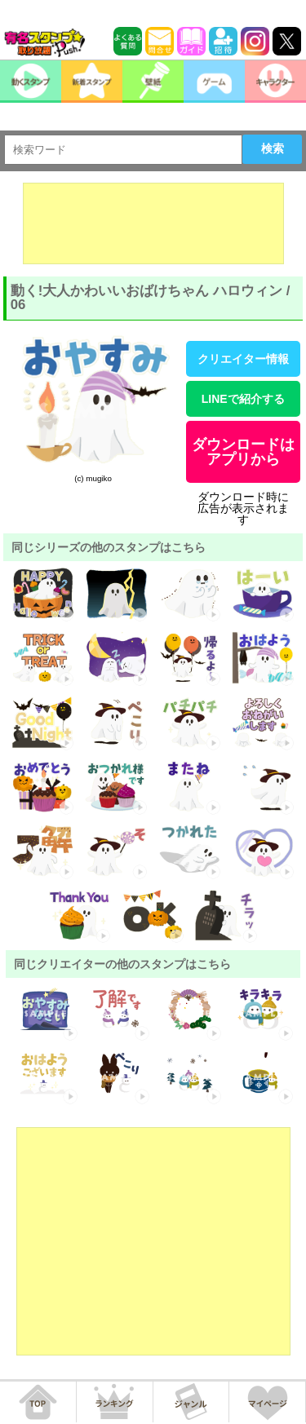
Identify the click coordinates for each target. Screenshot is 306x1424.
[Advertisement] (153, 223)
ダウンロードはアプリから (243, 451)
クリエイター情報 (243, 358)
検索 (272, 148)
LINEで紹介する (243, 398)
